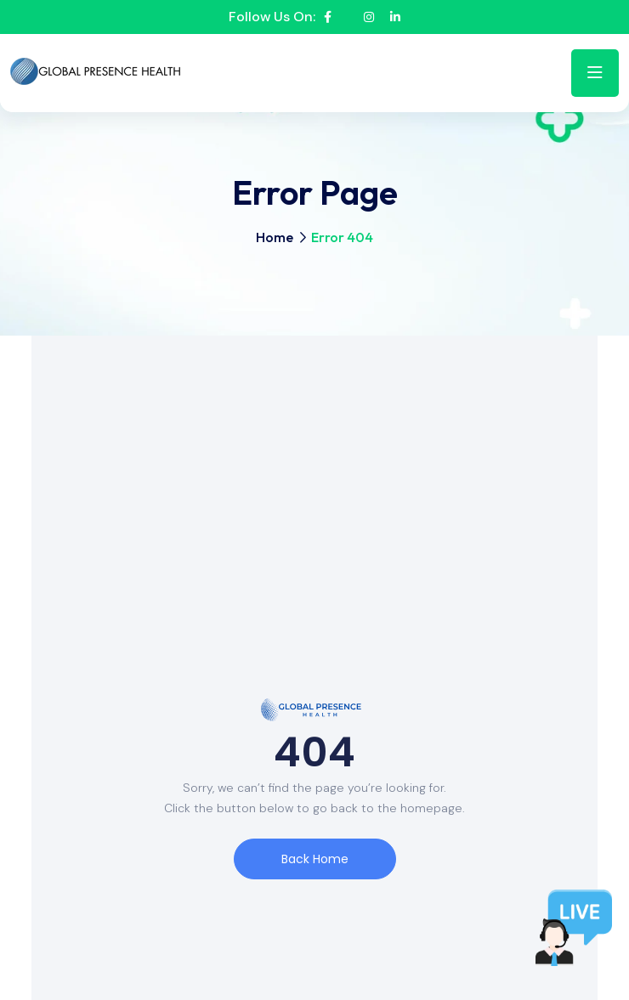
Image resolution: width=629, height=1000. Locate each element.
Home (274, 237)
